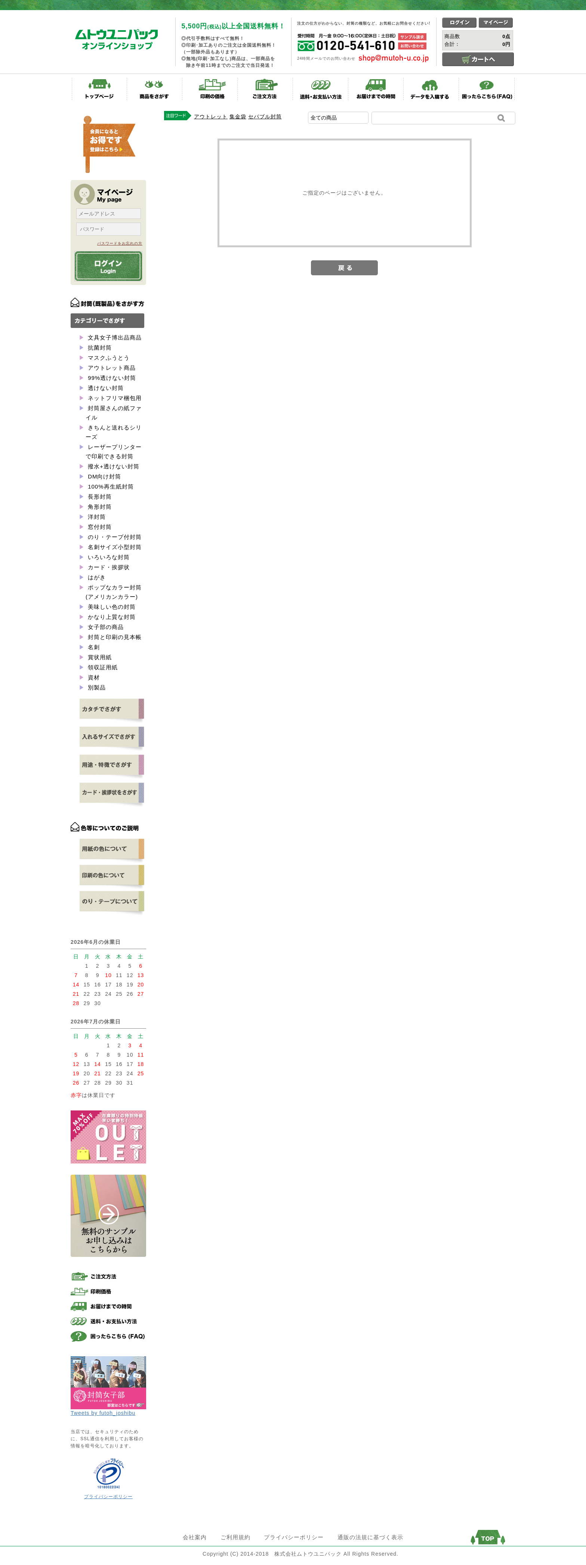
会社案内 (195, 1537)
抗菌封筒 (99, 347)
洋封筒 (96, 517)
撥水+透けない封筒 (112, 466)
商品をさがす (154, 89)
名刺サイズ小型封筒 (114, 547)
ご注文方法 (265, 89)
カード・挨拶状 (108, 567)
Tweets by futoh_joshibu (103, 1413)
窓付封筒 (99, 527)
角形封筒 (99, 506)
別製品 (96, 687)
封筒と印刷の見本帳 (114, 637)
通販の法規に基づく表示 (370, 1537)
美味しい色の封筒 (111, 607)
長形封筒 (99, 496)
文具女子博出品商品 (114, 337)
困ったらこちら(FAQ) (486, 89)
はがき (96, 577)
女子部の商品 (105, 627)
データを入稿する (431, 89)
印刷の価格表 (210, 89)
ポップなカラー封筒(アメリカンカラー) (114, 592)
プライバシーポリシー (108, 1496)
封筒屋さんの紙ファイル (114, 413)
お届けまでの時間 (376, 89)
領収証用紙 (102, 667)
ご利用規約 (235, 1537)
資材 (93, 677)
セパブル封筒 (265, 117)
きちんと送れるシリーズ (114, 432)
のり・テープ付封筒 (114, 537)
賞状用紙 (99, 657)
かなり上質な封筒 (111, 617)
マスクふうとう (108, 357)
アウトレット (211, 117)
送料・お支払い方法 (320, 89)
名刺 (93, 647)
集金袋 (237, 117)
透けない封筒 (105, 388)
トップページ (99, 89)
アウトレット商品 (111, 368)
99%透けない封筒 (111, 378)
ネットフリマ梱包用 (114, 398)
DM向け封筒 (103, 476)
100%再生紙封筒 (110, 486)
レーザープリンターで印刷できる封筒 (114, 451)
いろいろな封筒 (108, 557)
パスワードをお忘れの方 (119, 243)
